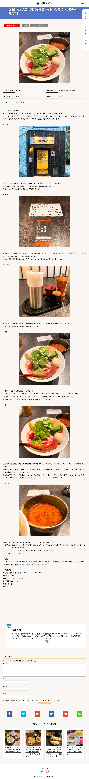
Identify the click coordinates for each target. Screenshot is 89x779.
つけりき (12, 110)
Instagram (20, 564)
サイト (5, 693)
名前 (4, 678)
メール (5, 686)
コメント (6, 663)
